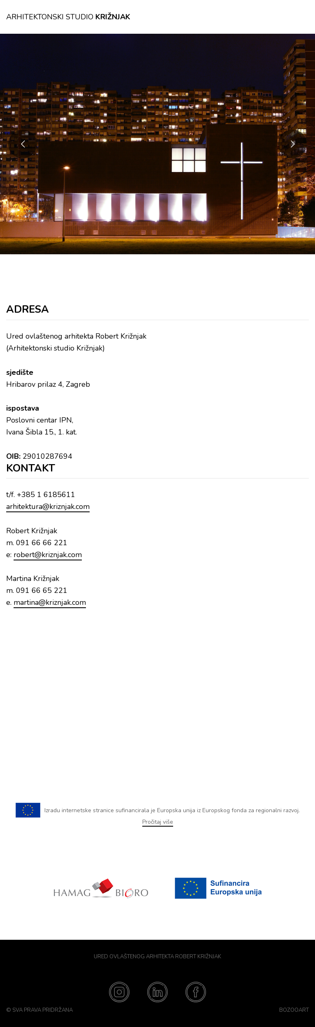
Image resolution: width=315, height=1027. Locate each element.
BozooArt (294, 1010)
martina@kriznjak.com (50, 602)
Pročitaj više (157, 822)
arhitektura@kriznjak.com (48, 506)
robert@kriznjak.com (48, 555)
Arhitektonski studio (68, 16)
